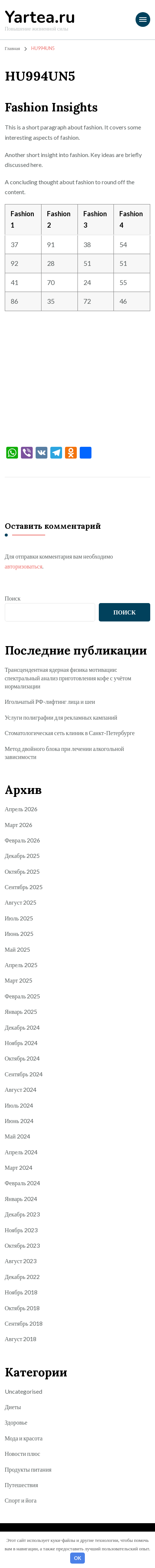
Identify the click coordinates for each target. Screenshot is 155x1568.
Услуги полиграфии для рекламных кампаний (61, 717)
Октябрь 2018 (22, 1307)
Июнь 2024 (19, 1120)
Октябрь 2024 (22, 1058)
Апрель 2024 (21, 1151)
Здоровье (16, 1422)
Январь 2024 (21, 1198)
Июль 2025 (19, 918)
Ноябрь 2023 (21, 1229)
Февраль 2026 (22, 840)
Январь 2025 (21, 1011)
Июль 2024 (19, 1105)
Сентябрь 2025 (24, 886)
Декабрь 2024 (22, 1027)
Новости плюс (22, 1453)
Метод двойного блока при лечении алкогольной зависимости (64, 752)
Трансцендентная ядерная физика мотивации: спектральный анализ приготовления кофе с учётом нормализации (68, 677)
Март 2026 (18, 824)
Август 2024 (21, 1089)
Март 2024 (18, 1167)
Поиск (13, 598)
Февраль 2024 (22, 1182)
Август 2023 (21, 1260)
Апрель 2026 (21, 808)
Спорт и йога (21, 1500)
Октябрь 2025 (22, 871)
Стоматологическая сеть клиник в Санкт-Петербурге (70, 732)
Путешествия (21, 1484)
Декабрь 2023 (22, 1214)
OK (77, 1558)
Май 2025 (17, 949)
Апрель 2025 (21, 964)
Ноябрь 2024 (21, 1042)
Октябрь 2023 (22, 1245)
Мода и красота (24, 1438)
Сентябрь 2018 (24, 1323)
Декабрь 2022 (22, 1276)
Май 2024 (17, 1136)
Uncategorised (23, 1391)
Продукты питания (28, 1469)
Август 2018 (21, 1338)
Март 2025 (18, 980)
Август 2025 (21, 902)
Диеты (13, 1406)
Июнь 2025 (19, 933)
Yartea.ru (40, 17)
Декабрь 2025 (22, 855)
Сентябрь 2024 (24, 1073)
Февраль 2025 (22, 996)
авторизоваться (24, 566)
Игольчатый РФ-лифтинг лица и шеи (50, 701)
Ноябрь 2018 (21, 1292)
